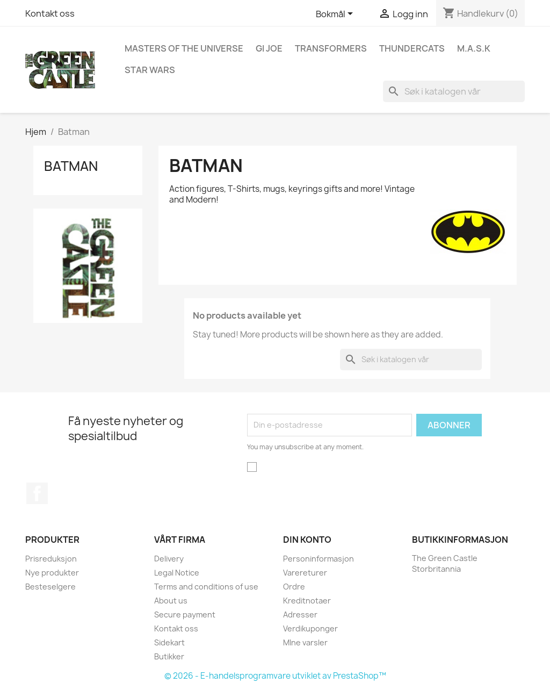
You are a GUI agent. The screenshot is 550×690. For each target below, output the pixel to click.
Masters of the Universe (184, 48)
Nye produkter (52, 572)
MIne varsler (305, 642)
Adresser (300, 614)
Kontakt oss (50, 13)
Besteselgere (50, 586)
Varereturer (305, 572)
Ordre (294, 586)
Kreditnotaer (307, 600)
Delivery (169, 559)
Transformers (331, 48)
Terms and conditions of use (206, 586)
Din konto (307, 539)
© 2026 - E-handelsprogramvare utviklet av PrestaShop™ (275, 675)
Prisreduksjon (51, 559)
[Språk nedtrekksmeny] (336, 14)
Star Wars (150, 70)
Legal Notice (176, 572)
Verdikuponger (310, 628)
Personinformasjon (318, 559)
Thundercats (412, 48)
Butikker (169, 656)
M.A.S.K (473, 48)
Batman (71, 166)
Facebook (37, 493)
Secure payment (184, 614)
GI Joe (269, 48)
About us (170, 600)
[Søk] (454, 91)
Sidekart (169, 642)
